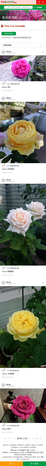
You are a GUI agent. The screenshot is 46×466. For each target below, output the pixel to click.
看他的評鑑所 (8, 33)
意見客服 (40, 445)
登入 (11, 463)
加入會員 (34, 463)
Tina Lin (8, 51)
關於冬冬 (5, 445)
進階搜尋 (39, 7)
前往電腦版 (33, 447)
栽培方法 (34, 445)
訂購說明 (27, 445)
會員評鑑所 (20, 445)
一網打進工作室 (25, 459)
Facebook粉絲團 (24, 447)
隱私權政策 (15, 447)
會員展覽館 (13, 445)
